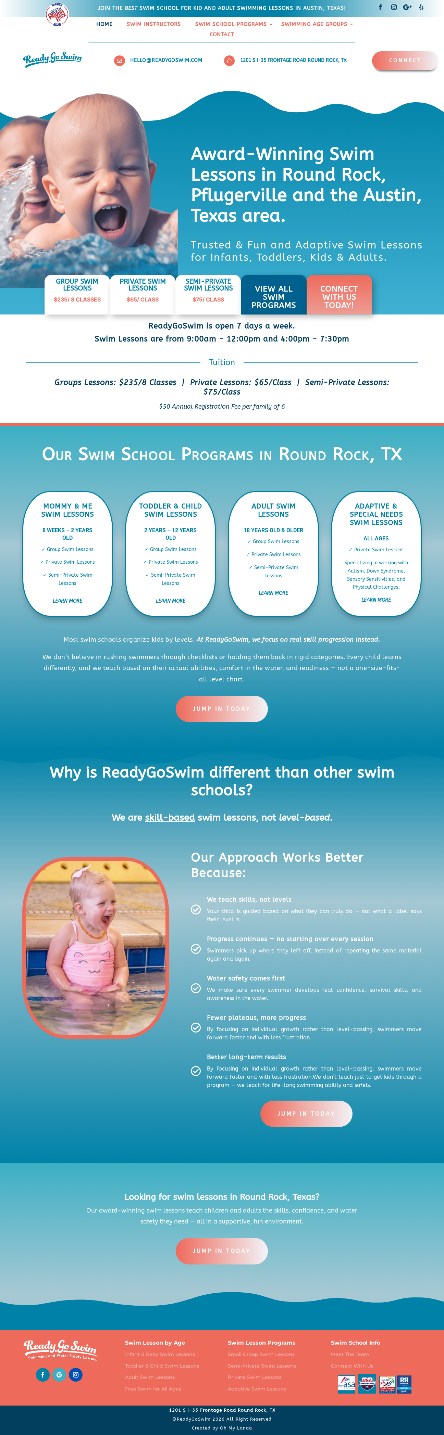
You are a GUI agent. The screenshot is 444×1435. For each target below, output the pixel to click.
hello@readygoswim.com (166, 60)
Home (104, 24)
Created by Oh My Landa (222, 1428)
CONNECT (405, 60)
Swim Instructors (154, 24)
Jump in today (222, 709)
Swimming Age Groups (314, 24)
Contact (222, 35)
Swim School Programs (231, 24)
